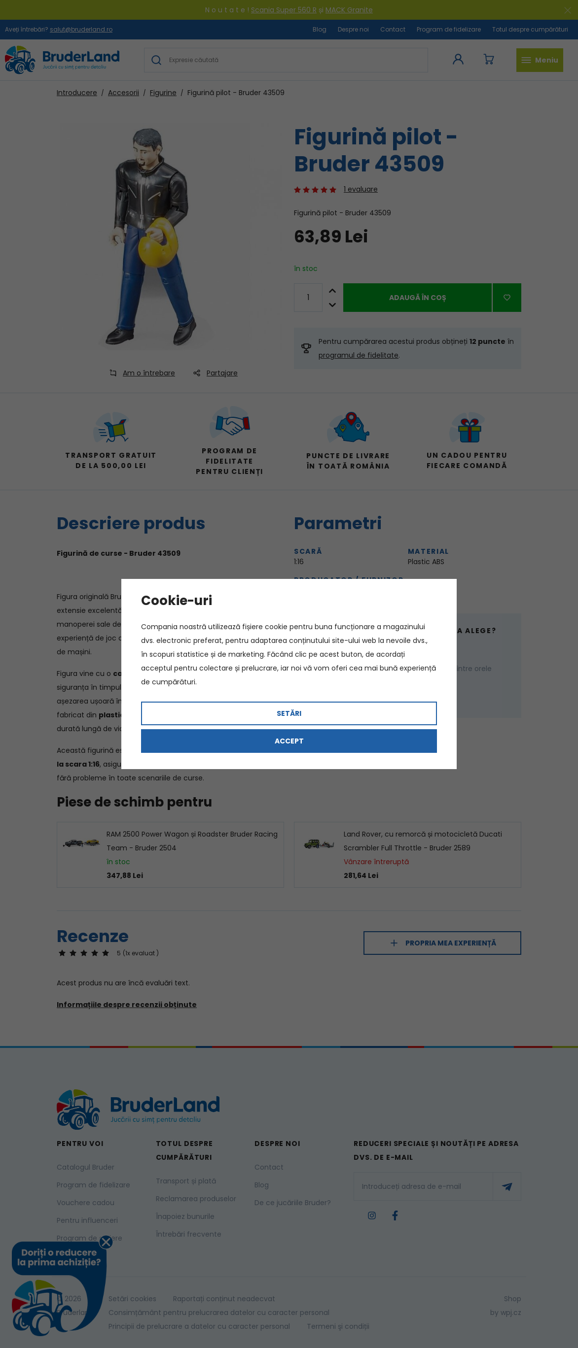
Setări (289, 713)
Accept (289, 741)
